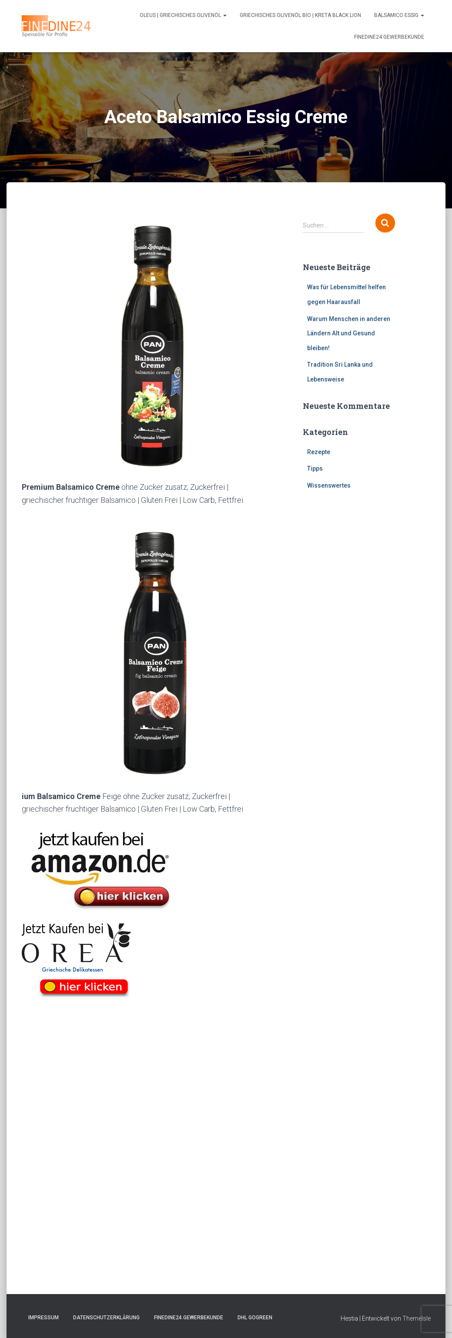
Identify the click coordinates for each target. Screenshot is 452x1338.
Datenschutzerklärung (106, 1318)
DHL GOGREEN (255, 1318)
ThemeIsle (416, 1318)
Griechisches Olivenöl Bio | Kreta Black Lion (300, 15)
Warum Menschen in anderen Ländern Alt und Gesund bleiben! (348, 333)
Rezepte (318, 451)
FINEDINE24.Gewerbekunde (389, 37)
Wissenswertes (329, 485)
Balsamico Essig (399, 15)
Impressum (43, 1318)
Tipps (315, 468)
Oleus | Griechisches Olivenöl (183, 15)
